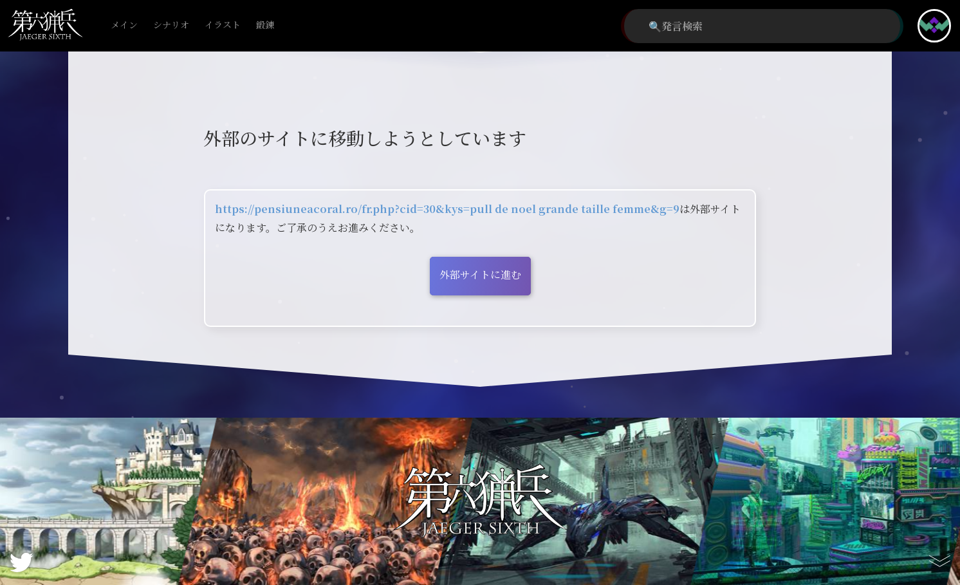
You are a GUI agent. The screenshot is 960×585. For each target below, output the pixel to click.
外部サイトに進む (480, 274)
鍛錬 (265, 25)
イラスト (222, 25)
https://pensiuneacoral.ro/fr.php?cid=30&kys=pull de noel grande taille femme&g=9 (447, 208)
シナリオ (171, 25)
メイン (124, 25)
